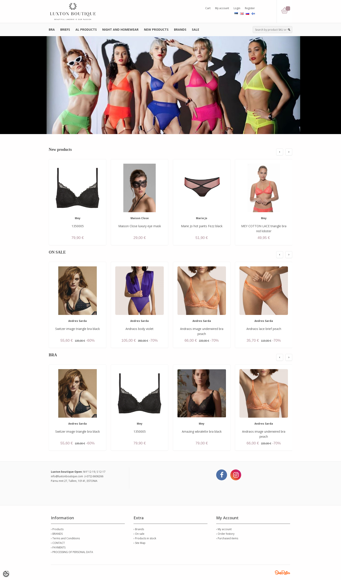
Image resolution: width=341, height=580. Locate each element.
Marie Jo (201, 218)
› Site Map (139, 543)
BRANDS (180, 29)
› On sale (139, 534)
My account (222, 8)
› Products (57, 529)
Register (250, 8)
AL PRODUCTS (86, 29)
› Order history (225, 534)
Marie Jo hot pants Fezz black (201, 226)
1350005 (78, 226)
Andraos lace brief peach (263, 329)
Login (237, 8)
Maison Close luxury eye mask (139, 226)
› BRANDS (57, 534)
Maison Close (139, 218)
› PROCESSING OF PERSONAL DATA (72, 552)
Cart (208, 8)
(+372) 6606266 (93, 476)
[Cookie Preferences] (6, 574)
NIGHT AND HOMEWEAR (120, 29)
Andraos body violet (139, 329)
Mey (77, 218)
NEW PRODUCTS (156, 29)
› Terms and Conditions (65, 538)
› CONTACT (58, 543)
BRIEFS (65, 29)
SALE (195, 29)
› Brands (139, 529)
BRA (52, 29)
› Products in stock (145, 538)
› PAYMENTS (58, 547)
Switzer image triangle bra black (77, 329)
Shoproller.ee (282, 572)
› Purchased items (227, 538)
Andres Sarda (77, 321)
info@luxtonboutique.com (67, 476)
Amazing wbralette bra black (202, 431)
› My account (224, 529)
